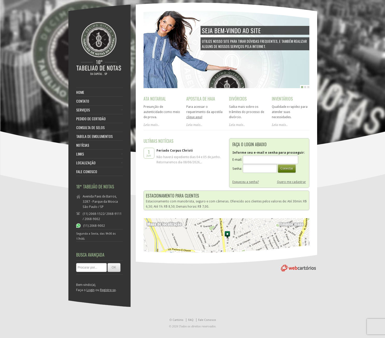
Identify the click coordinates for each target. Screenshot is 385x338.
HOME (80, 92)
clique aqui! (194, 117)
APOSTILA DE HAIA (200, 99)
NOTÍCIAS (82, 145)
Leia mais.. (151, 125)
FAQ (191, 320)
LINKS (80, 154)
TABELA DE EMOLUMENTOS (94, 136)
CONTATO (82, 101)
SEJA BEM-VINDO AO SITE (231, 30)
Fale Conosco (207, 320)
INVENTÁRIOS (282, 99)
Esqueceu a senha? (245, 182)
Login (91, 290)
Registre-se (108, 290)
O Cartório (176, 320)
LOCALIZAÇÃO (86, 163)
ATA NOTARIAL (155, 99)
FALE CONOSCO (86, 171)
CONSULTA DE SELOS (90, 127)
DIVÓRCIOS (238, 99)
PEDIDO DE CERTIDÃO (91, 119)
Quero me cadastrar (291, 182)
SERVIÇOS (83, 110)
